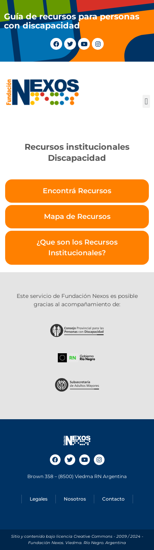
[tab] (77, 191)
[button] (146, 101)
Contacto (113, 499)
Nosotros (75, 499)
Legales (39, 499)
